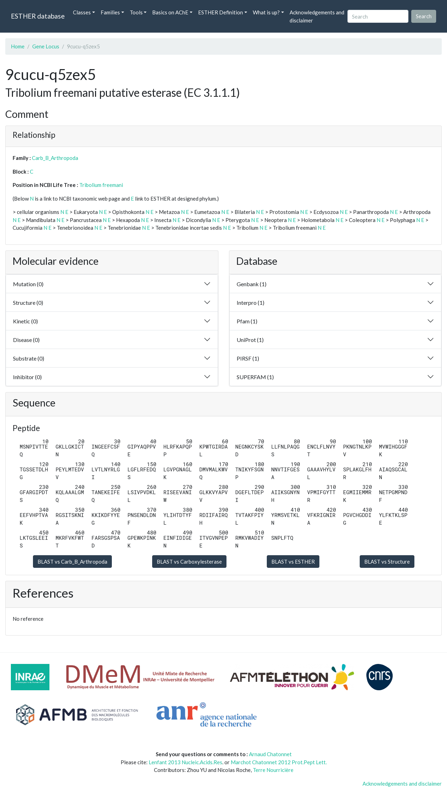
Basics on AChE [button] (170, 12)
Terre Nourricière (273, 770)
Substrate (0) (28, 358)
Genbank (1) (251, 284)
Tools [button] (136, 12)
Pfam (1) (247, 321)
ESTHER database (38, 16)
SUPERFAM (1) (255, 377)
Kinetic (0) (25, 321)
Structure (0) (28, 302)
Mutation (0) (28, 284)
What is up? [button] (266, 12)
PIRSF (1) (248, 358)
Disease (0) (26, 339)
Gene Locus (45, 46)
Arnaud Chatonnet (270, 754)
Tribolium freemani (101, 185)
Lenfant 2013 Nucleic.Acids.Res (185, 762)
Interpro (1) (250, 302)
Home (18, 46)
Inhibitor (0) (27, 377)
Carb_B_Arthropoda (55, 158)
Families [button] (110, 12)
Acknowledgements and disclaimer (317, 16)
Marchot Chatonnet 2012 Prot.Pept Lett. (279, 762)
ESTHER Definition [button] (220, 12)
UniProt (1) (250, 339)
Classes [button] (82, 12)
